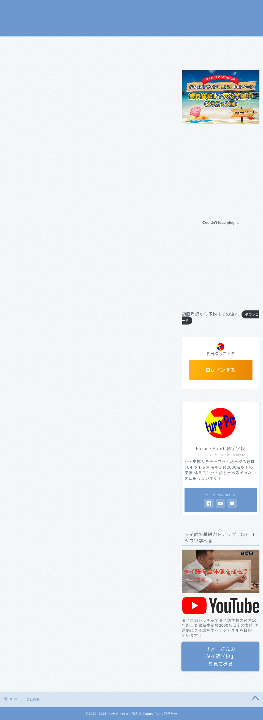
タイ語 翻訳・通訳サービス (200, 43)
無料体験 (98, 43)
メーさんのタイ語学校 (140, 43)
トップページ (24, 43)
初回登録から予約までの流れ (210, 314)
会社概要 (20, 55)
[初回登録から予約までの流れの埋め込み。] (220, 222)
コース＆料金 (63, 43)
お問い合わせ (55, 55)
